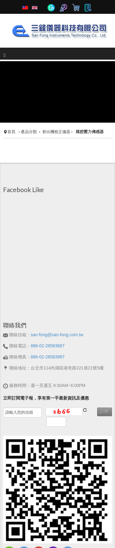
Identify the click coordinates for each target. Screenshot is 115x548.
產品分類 (29, 101)
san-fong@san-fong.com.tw (57, 304)
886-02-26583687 (48, 315)
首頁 (11, 101)
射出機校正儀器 (56, 101)
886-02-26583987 (48, 326)
